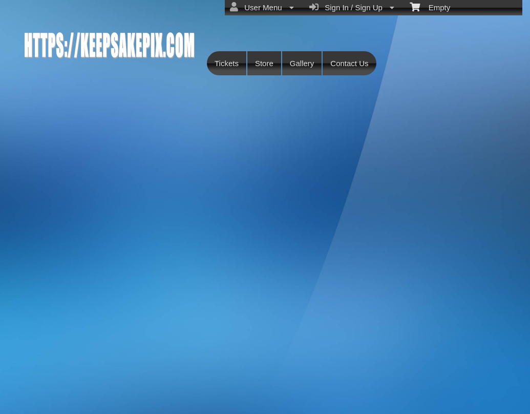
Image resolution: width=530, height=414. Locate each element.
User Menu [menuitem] (262, 7)
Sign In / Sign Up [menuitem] (351, 7)
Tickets (227, 63)
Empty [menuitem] (430, 7)
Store (264, 63)
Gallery (302, 63)
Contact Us (349, 63)
